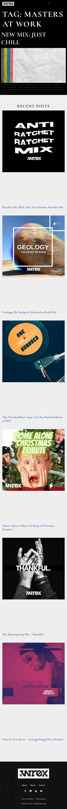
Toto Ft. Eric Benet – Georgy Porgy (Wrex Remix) (32, 739)
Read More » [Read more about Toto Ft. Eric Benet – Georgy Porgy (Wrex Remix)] (6, 742)
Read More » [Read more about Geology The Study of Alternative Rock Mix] (6, 315)
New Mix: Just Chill (23, 38)
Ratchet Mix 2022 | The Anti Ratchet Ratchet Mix (32, 207)
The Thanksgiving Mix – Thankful (22, 634)
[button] (49, 3)
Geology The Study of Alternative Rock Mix (29, 312)
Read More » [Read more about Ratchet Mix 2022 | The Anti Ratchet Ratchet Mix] (6, 210)
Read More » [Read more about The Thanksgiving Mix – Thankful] (6, 637)
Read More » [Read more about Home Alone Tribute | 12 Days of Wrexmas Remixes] (6, 532)
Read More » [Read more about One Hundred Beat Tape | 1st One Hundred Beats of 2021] (6, 424)
